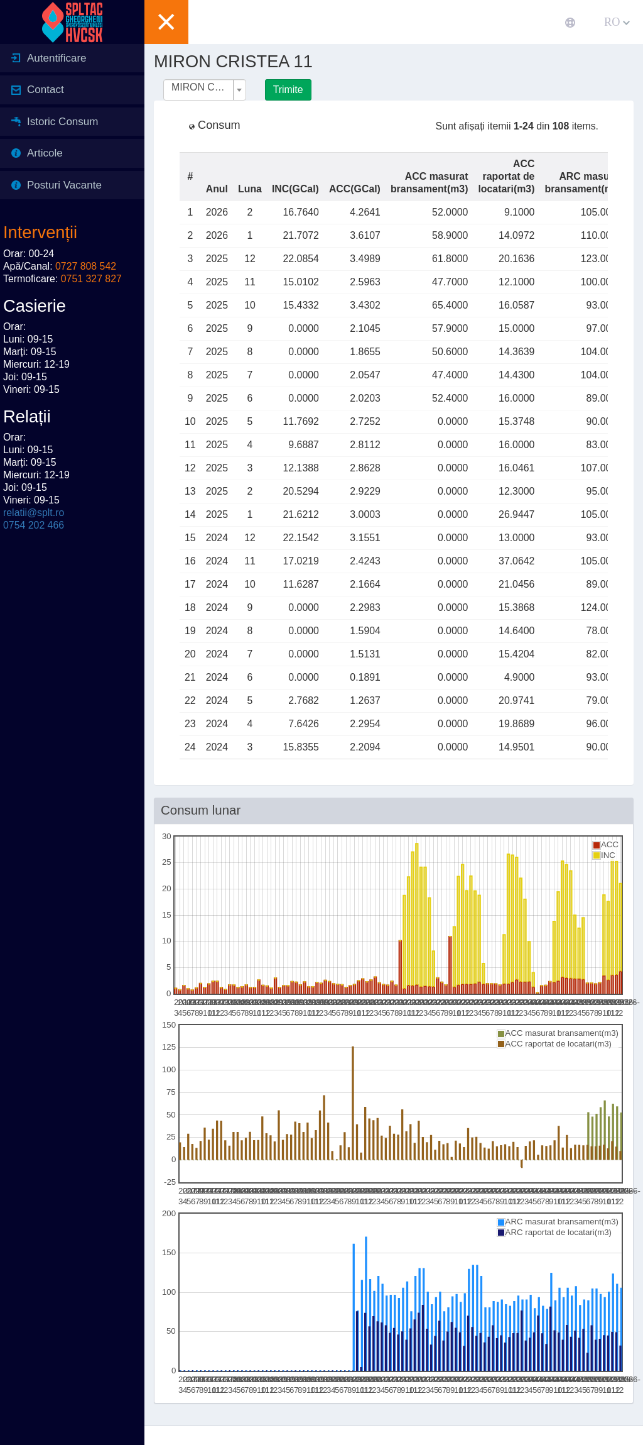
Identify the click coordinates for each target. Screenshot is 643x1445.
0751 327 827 (91, 278)
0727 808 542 (85, 266)
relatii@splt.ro (33, 512)
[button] (166, 22)
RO (617, 22)
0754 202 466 (33, 525)
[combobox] (204, 90)
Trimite (288, 89)
